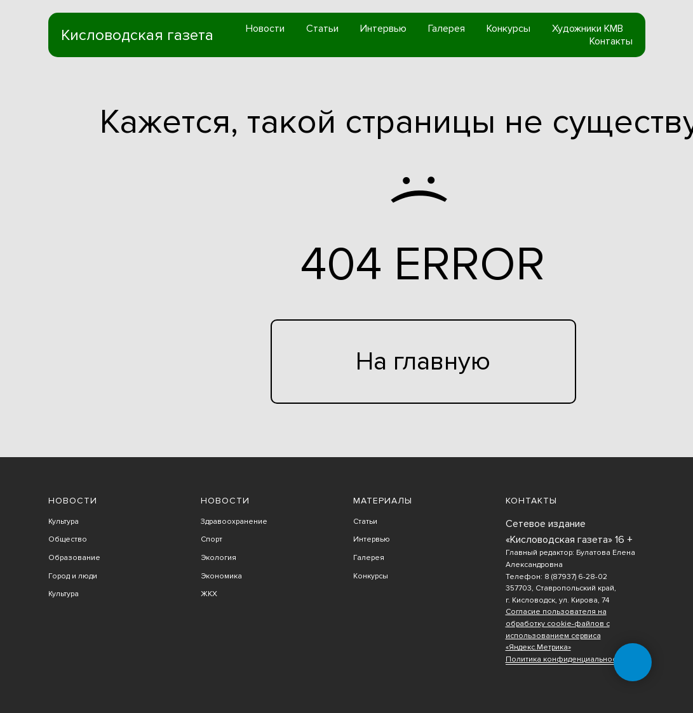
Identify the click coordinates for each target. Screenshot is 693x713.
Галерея (446, 28)
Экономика (221, 576)
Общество (67, 539)
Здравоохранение (234, 521)
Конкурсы (508, 28)
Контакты (611, 41)
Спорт (211, 539)
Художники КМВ (587, 28)
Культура (63, 521)
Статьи (322, 28)
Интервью (383, 28)
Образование (74, 558)
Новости (265, 28)
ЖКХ (209, 594)
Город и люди (72, 576)
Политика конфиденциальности (565, 659)
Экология (218, 558)
